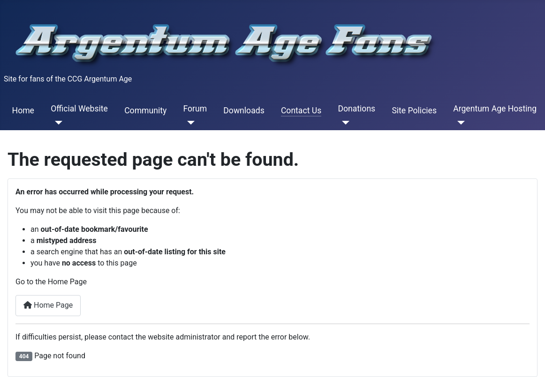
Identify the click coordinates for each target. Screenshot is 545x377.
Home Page (48, 305)
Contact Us (301, 110)
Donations (356, 108)
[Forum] (189, 123)
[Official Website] (56, 123)
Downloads (243, 110)
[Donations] (343, 123)
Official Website (79, 108)
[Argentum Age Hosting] (459, 123)
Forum (195, 108)
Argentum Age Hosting (495, 108)
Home (23, 110)
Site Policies (414, 110)
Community (145, 110)
